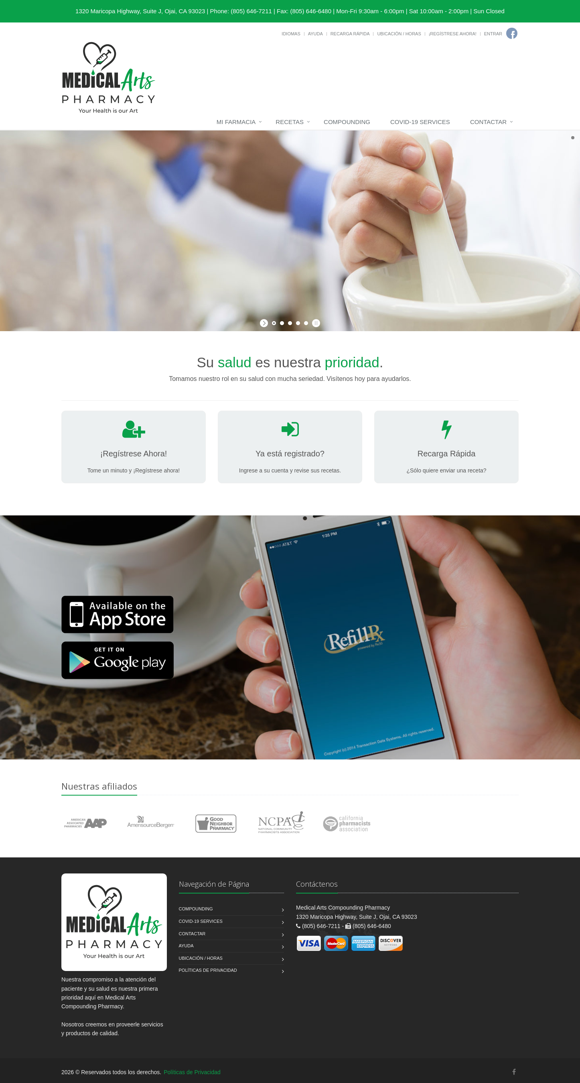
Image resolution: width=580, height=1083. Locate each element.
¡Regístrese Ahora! (453, 33)
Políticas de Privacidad (208, 970)
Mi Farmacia (236, 121)
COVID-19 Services (420, 121)
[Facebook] (511, 33)
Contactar (488, 121)
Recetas (290, 121)
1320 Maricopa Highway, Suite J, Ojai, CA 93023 (140, 11)
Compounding (347, 121)
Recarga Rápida (350, 33)
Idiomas (291, 33)
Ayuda (315, 33)
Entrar (493, 33)
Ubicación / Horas (399, 33)
